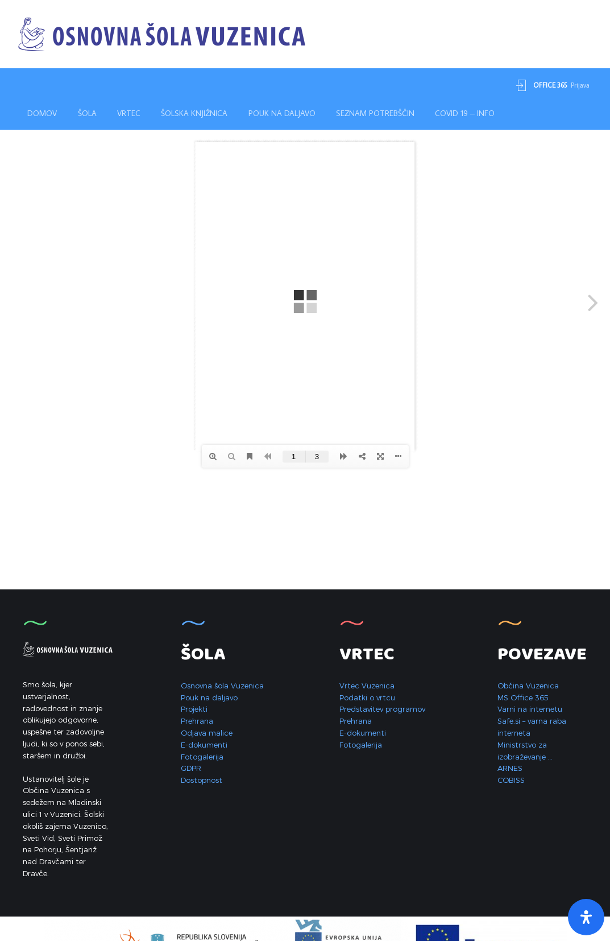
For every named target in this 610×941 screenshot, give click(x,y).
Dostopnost (201, 780)
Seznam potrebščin (375, 113)
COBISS (511, 780)
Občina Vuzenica (528, 685)
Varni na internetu (529, 708)
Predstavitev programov (382, 708)
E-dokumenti (204, 744)
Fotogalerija (202, 756)
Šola (87, 113)
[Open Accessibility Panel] (586, 917)
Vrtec (128, 113)
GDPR (191, 768)
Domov (42, 113)
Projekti (194, 708)
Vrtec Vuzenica (367, 685)
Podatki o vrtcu (367, 697)
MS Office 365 (523, 697)
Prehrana (197, 720)
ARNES (509, 768)
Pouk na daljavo (282, 113)
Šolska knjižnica (194, 113)
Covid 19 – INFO (465, 113)
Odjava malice (207, 732)
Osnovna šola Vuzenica (222, 685)
